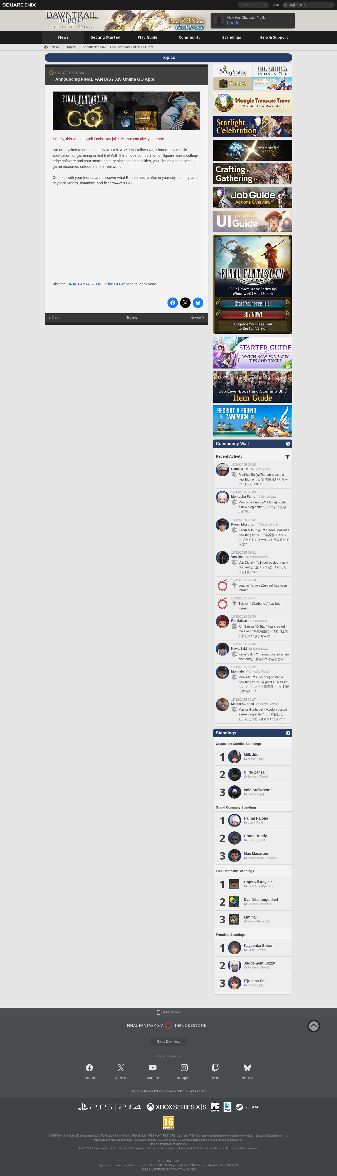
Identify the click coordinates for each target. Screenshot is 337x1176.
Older (56, 318)
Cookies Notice (197, 1091)
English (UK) (297, 5)
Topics (131, 318)
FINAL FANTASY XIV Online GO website (100, 284)
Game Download (168, 1041)
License (135, 1091)
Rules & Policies (153, 1091)
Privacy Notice (175, 1091)
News (123, 1078)
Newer (196, 318)
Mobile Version (171, 1012)
